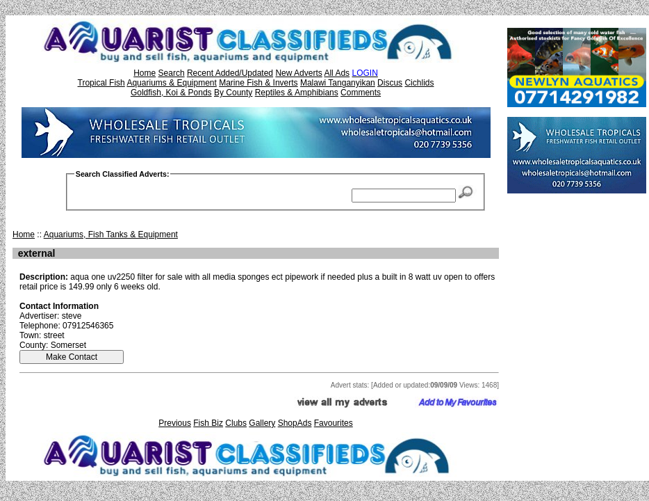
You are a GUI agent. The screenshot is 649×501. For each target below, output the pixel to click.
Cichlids (419, 83)
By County (233, 92)
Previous (174, 423)
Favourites (333, 423)
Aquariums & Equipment (171, 83)
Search (171, 73)
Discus (389, 83)
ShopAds (295, 423)
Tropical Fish (101, 83)
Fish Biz (208, 423)
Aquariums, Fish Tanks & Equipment (111, 234)
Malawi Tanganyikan (337, 83)
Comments (360, 92)
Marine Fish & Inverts (258, 83)
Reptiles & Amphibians (296, 92)
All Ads (337, 73)
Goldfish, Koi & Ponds (171, 92)
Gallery (262, 423)
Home (144, 73)
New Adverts (298, 73)
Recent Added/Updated (230, 73)
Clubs (236, 423)
